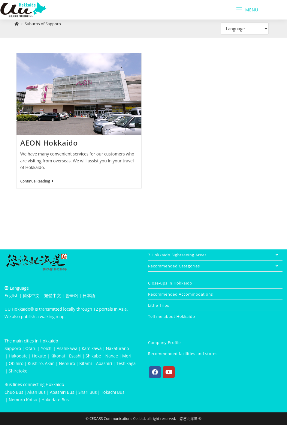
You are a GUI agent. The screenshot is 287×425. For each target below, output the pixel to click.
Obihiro (16, 363)
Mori (126, 356)
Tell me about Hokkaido (171, 316)
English (11, 295)
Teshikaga (126, 363)
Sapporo (13, 348)
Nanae (111, 356)
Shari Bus (87, 392)
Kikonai (57, 356)
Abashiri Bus (62, 392)
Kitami (85, 363)
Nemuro (67, 363)
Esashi (75, 356)
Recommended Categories (215, 266)
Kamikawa (92, 348)
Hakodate (18, 356)
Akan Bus (36, 392)
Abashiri (104, 363)
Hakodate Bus (55, 399)
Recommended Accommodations (180, 294)
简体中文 (31, 295)
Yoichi (47, 348)
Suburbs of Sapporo (43, 23)
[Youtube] (169, 372)
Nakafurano (117, 348)
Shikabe (93, 356)
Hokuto (39, 356)
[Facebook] (155, 372)
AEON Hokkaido (49, 143)
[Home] (16, 23)
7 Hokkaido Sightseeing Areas (215, 254)
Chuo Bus (14, 392)
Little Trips (158, 305)
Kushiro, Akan (41, 363)
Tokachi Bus (112, 392)
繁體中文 (52, 295)
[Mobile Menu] (247, 10)
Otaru (31, 348)
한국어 (71, 295)
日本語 (89, 295)
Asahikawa (67, 348)
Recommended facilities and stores (183, 353)
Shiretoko (18, 371)
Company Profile (164, 342)
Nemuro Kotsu (23, 399)
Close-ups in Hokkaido (170, 283)
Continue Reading (36, 181)
